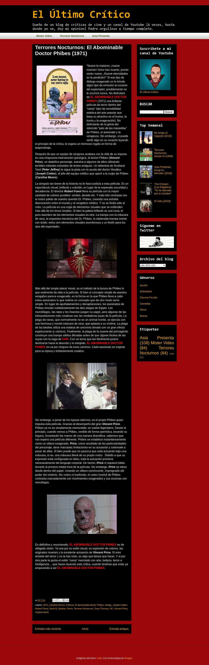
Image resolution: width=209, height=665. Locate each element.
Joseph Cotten (120, 605)
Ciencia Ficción (149, 297)
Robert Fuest (41, 608)
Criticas (70, 605)
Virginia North (42, 612)
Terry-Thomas (101, 608)
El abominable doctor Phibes (89, 605)
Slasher (62, 608)
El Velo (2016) (162, 201)
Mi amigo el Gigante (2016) (163, 134)
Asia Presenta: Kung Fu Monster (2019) (163, 170)
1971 (45, 605)
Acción (144, 285)
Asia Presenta (100, 35)
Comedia (145, 303)
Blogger (128, 658)
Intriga (108, 605)
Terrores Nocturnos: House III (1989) (163, 153)
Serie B (53, 608)
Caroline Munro (57, 605)
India (171, 353)
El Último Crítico (81, 15)
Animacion (146, 291)
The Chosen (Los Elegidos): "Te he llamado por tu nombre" (163, 189)
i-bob (99, 658)
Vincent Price (120, 608)
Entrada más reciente (48, 628)
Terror (70, 608)
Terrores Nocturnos (72, 35)
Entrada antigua (119, 628)
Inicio (85, 628)
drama (143, 315)
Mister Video (44, 35)
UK (111, 608)
